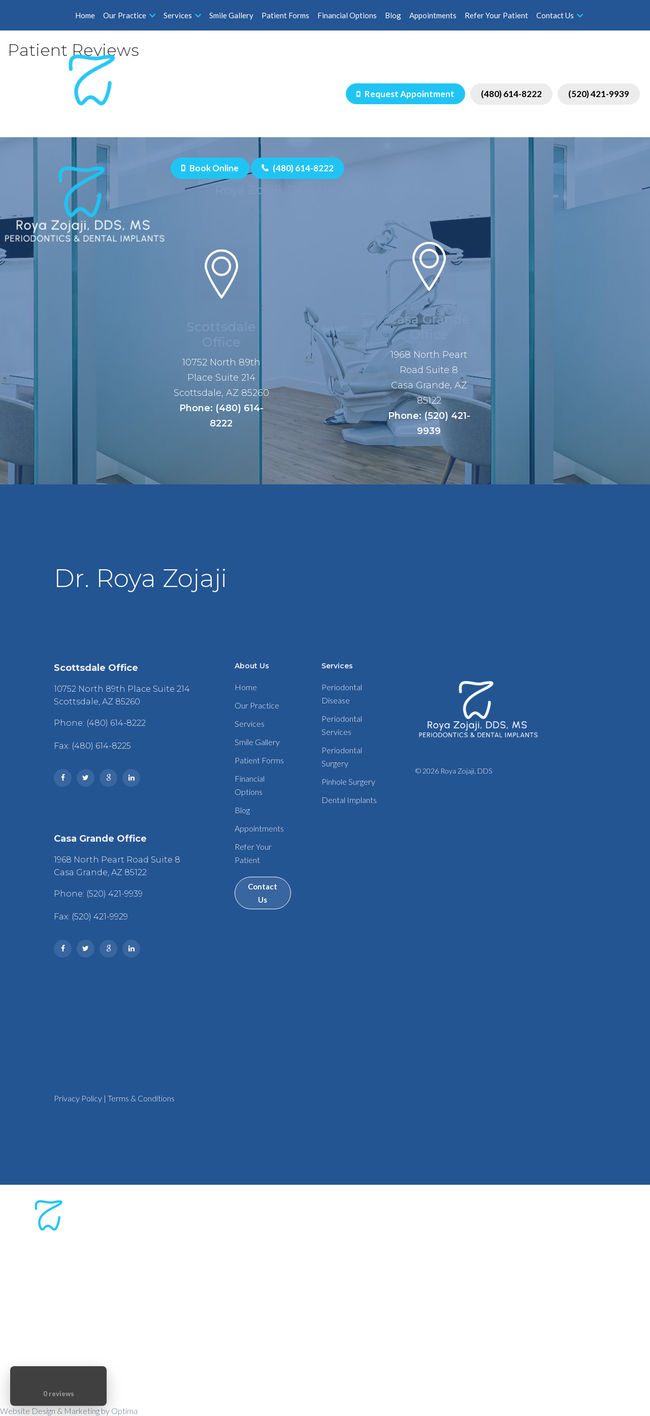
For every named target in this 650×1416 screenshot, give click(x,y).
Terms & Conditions (141, 1098)
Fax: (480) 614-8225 (92, 746)
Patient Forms (285, 15)
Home (85, 15)
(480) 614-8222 (511, 93)
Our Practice (129, 15)
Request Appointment (405, 93)
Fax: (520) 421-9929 (91, 916)
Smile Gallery (231, 15)
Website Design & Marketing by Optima (69, 1410)
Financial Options (347, 15)
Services (182, 15)
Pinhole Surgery (348, 781)
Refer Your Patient (496, 15)
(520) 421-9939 (598, 93)
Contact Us (559, 15)
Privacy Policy (78, 1098)
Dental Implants (349, 800)
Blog (393, 15)
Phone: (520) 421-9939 (429, 423)
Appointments (433, 15)
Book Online (210, 168)
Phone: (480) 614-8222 (221, 416)
